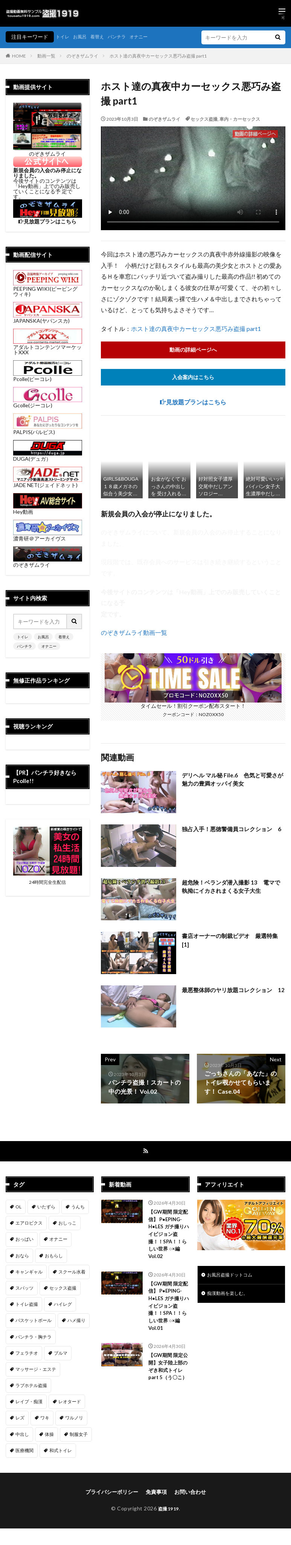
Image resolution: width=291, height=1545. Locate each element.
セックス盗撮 (204, 119)
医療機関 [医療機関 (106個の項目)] (24, 1452)
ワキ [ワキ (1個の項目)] (44, 1420)
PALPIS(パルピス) (47, 429)
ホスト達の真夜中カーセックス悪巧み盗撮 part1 (158, 56)
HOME (19, 56)
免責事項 (156, 1493)
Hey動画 (47, 509)
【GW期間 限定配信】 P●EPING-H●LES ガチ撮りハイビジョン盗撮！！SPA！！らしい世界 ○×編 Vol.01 (168, 1313)
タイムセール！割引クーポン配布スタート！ (193, 704)
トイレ (64, 36)
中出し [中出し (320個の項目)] (22, 1436)
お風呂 (83, 36)
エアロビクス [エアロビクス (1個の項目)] (29, 1225)
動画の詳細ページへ (193, 350)
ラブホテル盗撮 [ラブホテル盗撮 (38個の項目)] (31, 1387)
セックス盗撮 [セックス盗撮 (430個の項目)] (62, 1290)
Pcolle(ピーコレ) (47, 376)
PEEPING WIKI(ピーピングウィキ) (47, 288)
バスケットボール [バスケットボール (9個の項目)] (33, 1322)
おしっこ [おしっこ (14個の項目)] (67, 1225)
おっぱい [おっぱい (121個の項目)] (24, 1241)
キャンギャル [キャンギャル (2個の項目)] (29, 1273)
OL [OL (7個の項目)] (18, 1208)
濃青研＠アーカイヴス (47, 536)
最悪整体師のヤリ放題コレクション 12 (233, 995)
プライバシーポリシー (111, 1493)
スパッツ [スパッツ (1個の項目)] (24, 1290)
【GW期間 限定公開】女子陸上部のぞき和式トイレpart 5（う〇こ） (167, 1380)
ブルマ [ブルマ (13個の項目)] (60, 1355)
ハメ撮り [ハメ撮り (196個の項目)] (76, 1322)
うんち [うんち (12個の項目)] (78, 1208)
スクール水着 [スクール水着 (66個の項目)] (71, 1273)
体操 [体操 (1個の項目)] (49, 1436)
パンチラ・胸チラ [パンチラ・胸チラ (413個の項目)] (33, 1339)
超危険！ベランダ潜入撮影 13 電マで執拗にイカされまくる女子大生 (231, 888)
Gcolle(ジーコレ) (47, 402)
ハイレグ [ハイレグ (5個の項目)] (63, 1306)
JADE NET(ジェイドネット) (47, 482)
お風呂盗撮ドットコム (233, 1277)
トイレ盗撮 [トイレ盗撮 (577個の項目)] (26, 1306)
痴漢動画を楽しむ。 (230, 1297)
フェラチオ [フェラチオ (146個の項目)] (26, 1355)
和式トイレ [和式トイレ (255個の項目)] (60, 1452)
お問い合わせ (190, 1493)
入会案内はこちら (193, 378)
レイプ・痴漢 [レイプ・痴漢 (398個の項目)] (29, 1404)
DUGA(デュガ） (47, 456)
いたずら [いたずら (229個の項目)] (46, 1208)
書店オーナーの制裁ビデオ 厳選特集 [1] (233, 942)
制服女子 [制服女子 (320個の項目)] (79, 1436)
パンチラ (125, 36)
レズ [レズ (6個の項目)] (19, 1420)
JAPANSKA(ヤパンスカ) (47, 318)
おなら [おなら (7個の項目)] (22, 1257)
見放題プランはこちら (196, 403)
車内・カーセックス (239, 119)
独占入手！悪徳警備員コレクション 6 (233, 835)
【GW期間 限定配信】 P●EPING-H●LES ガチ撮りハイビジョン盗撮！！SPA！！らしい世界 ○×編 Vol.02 (168, 1238)
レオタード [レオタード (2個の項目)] (69, 1404)
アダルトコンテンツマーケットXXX (47, 346)
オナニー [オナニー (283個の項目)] (58, 1241)
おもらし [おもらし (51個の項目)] (54, 1257)
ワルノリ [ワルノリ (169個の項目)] (74, 1420)
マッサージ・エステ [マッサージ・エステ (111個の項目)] (35, 1371)
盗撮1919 (168, 1510)
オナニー (149, 36)
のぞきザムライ (82, 56)
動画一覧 (46, 56)
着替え (103, 36)
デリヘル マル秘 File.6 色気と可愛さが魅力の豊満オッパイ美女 (232, 781)
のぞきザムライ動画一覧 (134, 633)
